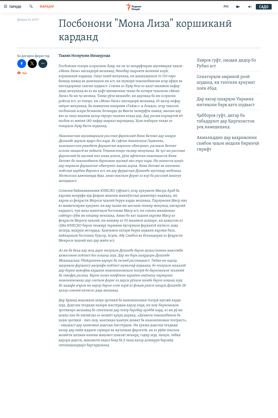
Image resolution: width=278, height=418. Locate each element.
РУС (226, 6)
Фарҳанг (47, 7)
